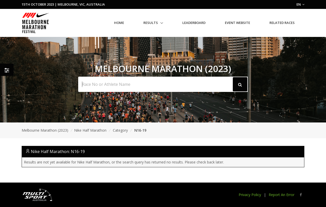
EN (300, 4)
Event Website (237, 22)
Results (150, 22)
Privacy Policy (250, 194)
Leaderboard (194, 22)
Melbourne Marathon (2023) (45, 130)
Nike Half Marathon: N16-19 (58, 151)
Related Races (282, 22)
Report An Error (281, 194)
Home (119, 22)
